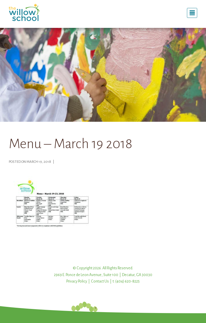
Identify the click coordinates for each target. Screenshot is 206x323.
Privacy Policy (76, 281)
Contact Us (100, 281)
